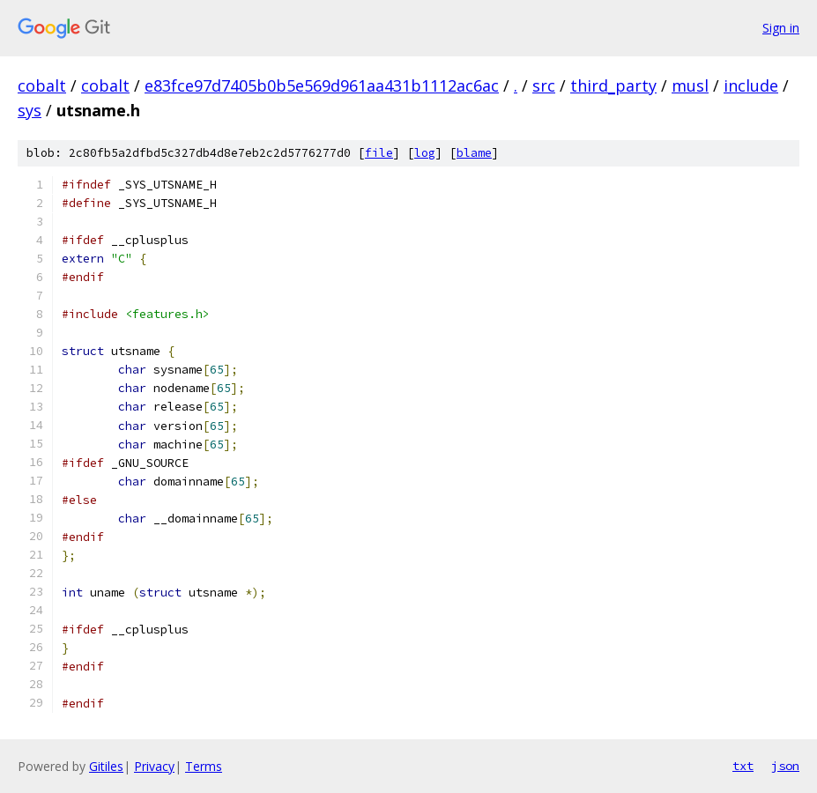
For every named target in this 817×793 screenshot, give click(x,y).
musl (690, 85)
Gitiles (106, 766)
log (424, 152)
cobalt (42, 85)
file (379, 152)
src (543, 85)
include (751, 85)
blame (474, 152)
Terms (203, 766)
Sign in (780, 27)
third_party (613, 85)
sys (29, 110)
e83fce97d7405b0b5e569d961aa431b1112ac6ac (322, 85)
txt (743, 766)
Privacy (154, 766)
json (785, 766)
